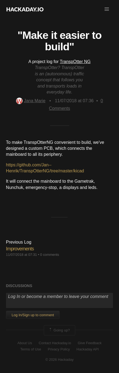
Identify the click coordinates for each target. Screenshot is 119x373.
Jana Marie (30, 100)
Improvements (20, 248)
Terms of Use (30, 349)
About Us (24, 343)
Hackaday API (88, 349)
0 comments (49, 255)
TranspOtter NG (75, 61)
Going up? (59, 330)
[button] (106, 9)
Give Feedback (89, 343)
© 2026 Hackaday (59, 360)
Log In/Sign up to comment (33, 315)
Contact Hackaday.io (55, 343)
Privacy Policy (59, 349)
